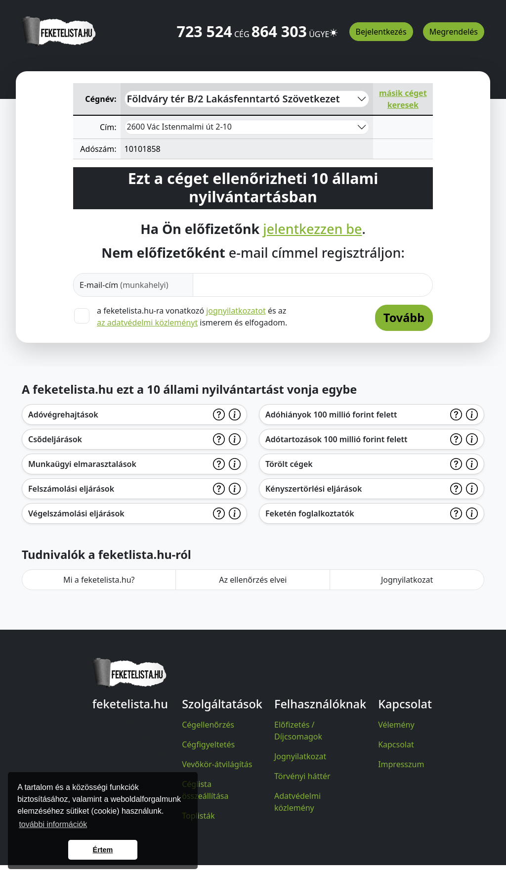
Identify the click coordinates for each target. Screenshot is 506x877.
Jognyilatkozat (407, 579)
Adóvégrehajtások (63, 414)
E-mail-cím (124, 285)
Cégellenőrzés (208, 724)
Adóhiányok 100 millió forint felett (331, 414)
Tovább (403, 317)
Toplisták (198, 815)
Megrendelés (453, 31)
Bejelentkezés (381, 31)
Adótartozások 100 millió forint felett (336, 439)
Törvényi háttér (302, 776)
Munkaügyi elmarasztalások (82, 464)
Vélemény (396, 724)
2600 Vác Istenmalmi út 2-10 (179, 126)
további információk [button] (53, 824)
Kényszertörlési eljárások (313, 488)
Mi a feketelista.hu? (99, 579)
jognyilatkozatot (236, 310)
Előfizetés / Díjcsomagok (298, 730)
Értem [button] (103, 850)
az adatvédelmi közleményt (147, 322)
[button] (333, 28)
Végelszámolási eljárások (76, 513)
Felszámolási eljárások (71, 488)
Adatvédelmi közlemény (297, 801)
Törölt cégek (289, 464)
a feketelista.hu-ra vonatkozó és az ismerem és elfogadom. (192, 316)
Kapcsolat (396, 744)
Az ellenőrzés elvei (253, 579)
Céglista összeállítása (205, 790)
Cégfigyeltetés (208, 744)
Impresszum (401, 764)
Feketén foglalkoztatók (309, 513)
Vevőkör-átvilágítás (217, 764)
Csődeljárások (55, 439)
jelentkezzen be (312, 229)
